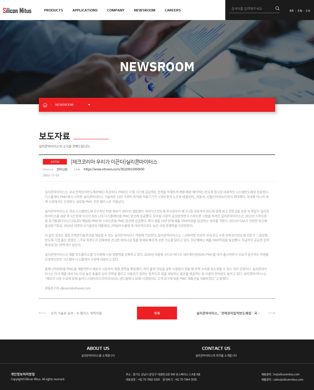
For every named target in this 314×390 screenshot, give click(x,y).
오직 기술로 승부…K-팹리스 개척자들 (76, 313)
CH (308, 11)
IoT (224, 196)
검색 (278, 8)
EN (300, 11)
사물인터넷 (213, 196)
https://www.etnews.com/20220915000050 (114, 169)
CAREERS (173, 10)
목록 (157, 313)
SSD (114, 278)
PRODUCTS (53, 10)
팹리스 (104, 201)
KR (292, 11)
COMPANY (116, 10)
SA (243, 220)
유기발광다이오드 (60, 220)
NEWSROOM (144, 10)
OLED (77, 220)
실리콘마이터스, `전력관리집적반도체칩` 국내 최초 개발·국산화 (228, 315)
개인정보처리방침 (23, 374)
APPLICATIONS (85, 10)
